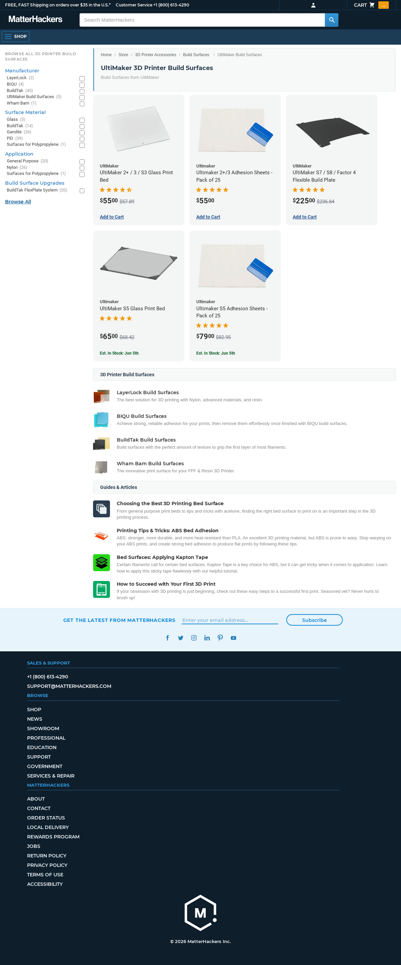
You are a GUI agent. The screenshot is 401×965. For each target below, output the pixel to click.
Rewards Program (53, 837)
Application (19, 154)
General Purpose (27, 161)
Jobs (33, 846)
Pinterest (220, 638)
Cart (371, 5)
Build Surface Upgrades (34, 183)
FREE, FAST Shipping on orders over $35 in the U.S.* (58, 4)
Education (42, 747)
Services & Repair (50, 776)
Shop (34, 709)
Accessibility (45, 884)
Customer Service (134, 4)
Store (123, 54)
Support (39, 757)
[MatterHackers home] (35, 20)
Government (44, 766)
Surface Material (25, 112)
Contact (38, 808)
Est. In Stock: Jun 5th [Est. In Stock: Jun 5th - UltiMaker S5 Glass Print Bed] (119, 353)
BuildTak (20, 91)
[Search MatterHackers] (331, 20)
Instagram (194, 638)
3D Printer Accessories (155, 54)
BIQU (15, 84)
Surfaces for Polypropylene (36, 144)
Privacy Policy (47, 865)
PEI (15, 138)
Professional (46, 738)
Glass (16, 119)
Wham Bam (22, 103)
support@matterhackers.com (69, 686)
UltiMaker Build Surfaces (34, 97)
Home (106, 54)
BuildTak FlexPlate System (37, 190)
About (36, 799)
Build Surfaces (196, 54)
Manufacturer (22, 71)
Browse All (18, 202)
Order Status (46, 818)
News (34, 719)
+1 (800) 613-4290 (171, 4)
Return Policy (46, 856)
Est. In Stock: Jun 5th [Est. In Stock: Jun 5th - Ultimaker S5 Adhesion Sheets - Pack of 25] (215, 353)
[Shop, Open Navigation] (15, 36)
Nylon (17, 167)
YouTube (234, 638)
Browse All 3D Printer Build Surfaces (40, 56)
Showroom (43, 728)
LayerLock (20, 78)
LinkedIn (207, 638)
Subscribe (314, 620)
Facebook (168, 638)
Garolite (19, 132)
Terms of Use (45, 875)
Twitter (181, 638)
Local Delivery (48, 827)
